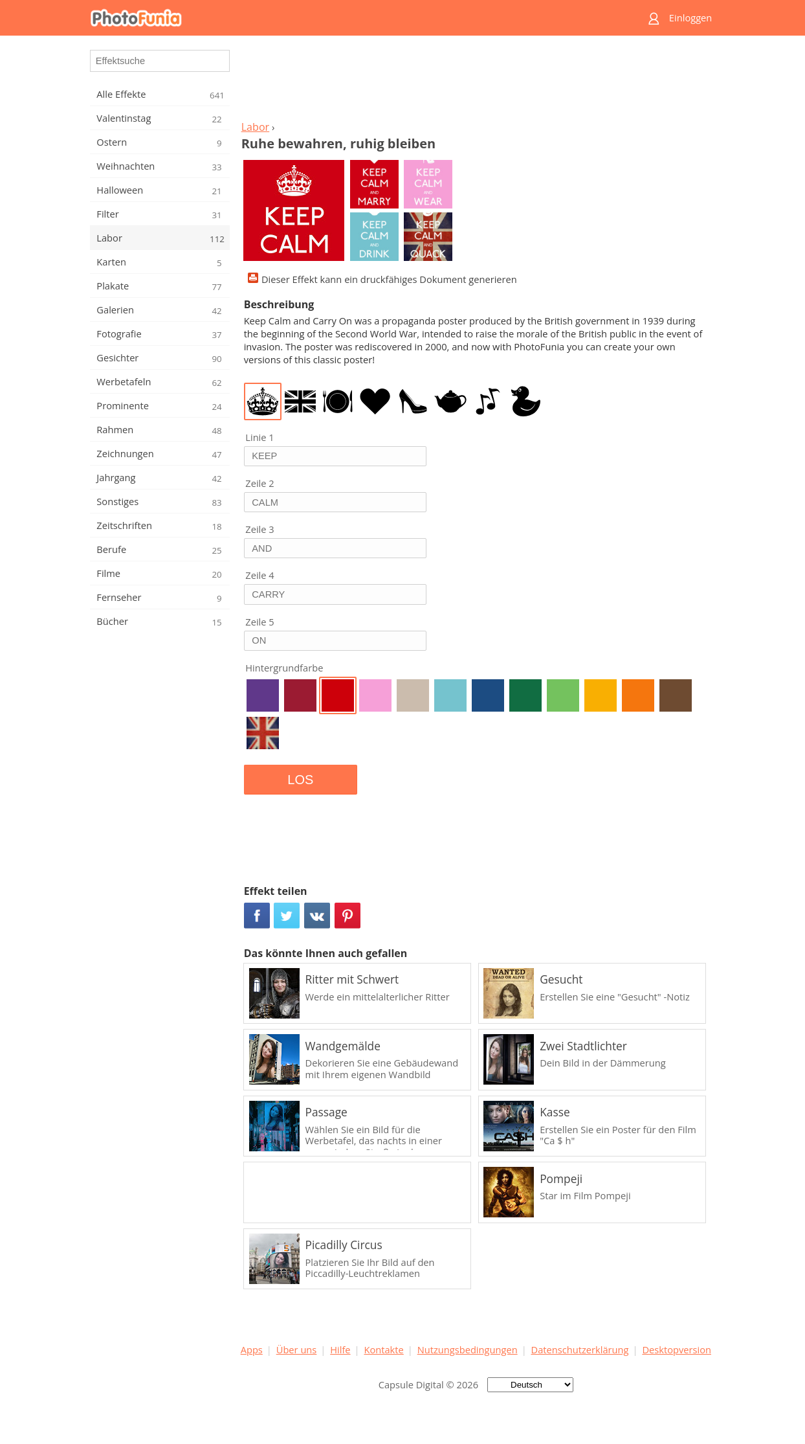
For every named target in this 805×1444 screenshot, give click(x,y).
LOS (300, 780)
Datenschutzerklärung (580, 1349)
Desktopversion (676, 1349)
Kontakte (383, 1349)
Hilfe (340, 1349)
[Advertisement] (475, 81)
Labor (255, 127)
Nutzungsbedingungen (467, 1349)
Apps (252, 1349)
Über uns (296, 1349)
